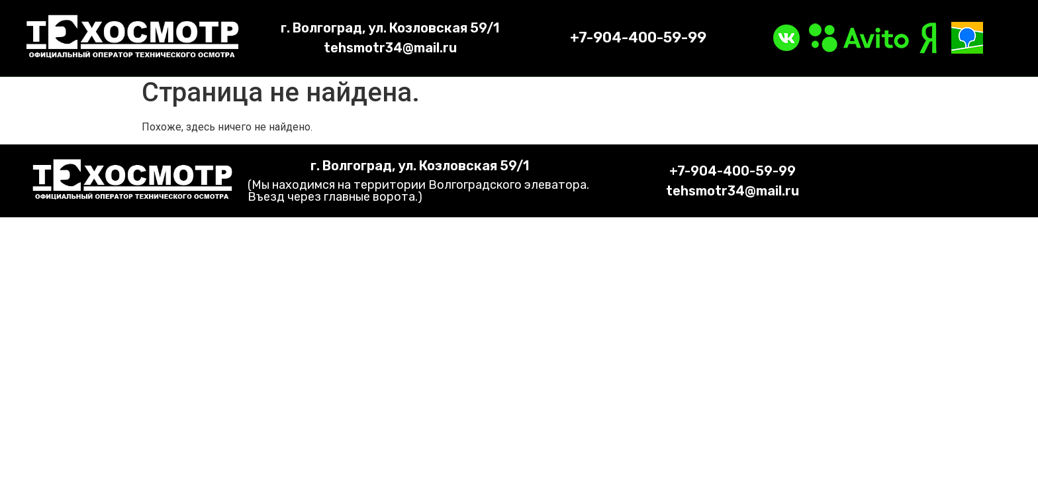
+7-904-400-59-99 (638, 37)
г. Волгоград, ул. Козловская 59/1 (390, 28)
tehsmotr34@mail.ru (390, 48)
